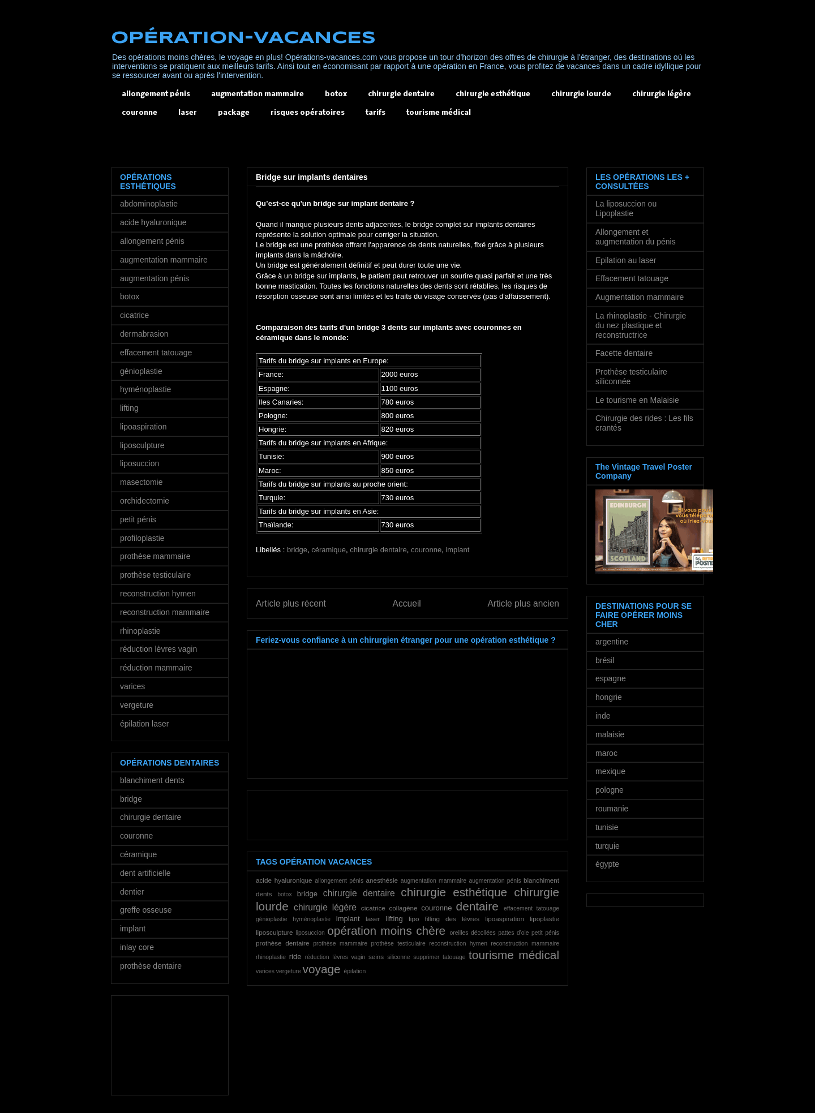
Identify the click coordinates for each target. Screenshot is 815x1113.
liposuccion (309, 933)
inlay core (137, 947)
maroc (606, 753)
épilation (355, 971)
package (234, 113)
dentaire (477, 906)
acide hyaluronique (284, 880)
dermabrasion (144, 333)
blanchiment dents (152, 780)
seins (376, 956)
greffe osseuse (146, 909)
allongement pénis (156, 94)
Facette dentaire (624, 353)
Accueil (407, 603)
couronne (139, 113)
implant (457, 549)
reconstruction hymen (458, 943)
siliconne (398, 957)
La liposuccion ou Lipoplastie (626, 208)
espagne (610, 678)
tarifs (375, 113)
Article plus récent (291, 603)
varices (265, 971)
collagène (403, 908)
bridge (297, 549)
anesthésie (382, 880)
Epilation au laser (625, 260)
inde (602, 715)
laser (187, 113)
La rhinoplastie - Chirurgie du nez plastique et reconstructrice (640, 325)
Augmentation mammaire (639, 297)
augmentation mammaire (257, 94)
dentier (132, 891)
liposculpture (274, 932)
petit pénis (545, 933)
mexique (610, 771)
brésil (604, 660)
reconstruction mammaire (525, 943)
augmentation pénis (495, 881)
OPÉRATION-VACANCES (243, 38)
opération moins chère (386, 930)
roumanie (611, 808)
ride (295, 956)
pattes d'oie (513, 933)
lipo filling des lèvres (444, 918)
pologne (609, 789)
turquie (607, 845)
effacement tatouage (531, 908)
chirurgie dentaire (401, 94)
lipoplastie (544, 918)
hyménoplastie (312, 919)
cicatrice (373, 908)
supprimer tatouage (439, 957)
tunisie (606, 827)
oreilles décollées (473, 933)
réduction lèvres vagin (335, 957)
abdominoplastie (149, 203)
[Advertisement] (317, 143)
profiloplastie (142, 538)
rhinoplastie (271, 957)
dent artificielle (145, 873)
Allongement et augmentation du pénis (635, 236)
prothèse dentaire (282, 943)
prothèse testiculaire (398, 943)
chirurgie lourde (581, 94)
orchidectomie (144, 500)
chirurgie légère (661, 94)
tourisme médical (438, 113)
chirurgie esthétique (493, 94)
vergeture (288, 971)
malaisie (609, 734)
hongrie (608, 697)
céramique (328, 549)
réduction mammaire (156, 667)
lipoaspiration (504, 918)
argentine (611, 641)
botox (336, 94)
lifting (393, 918)
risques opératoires (308, 113)
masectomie (141, 482)
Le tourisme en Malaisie (637, 400)
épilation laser (144, 723)
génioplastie (271, 919)
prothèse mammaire (340, 943)
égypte (607, 864)
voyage (322, 969)
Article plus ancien (523, 603)
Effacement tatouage (631, 278)
